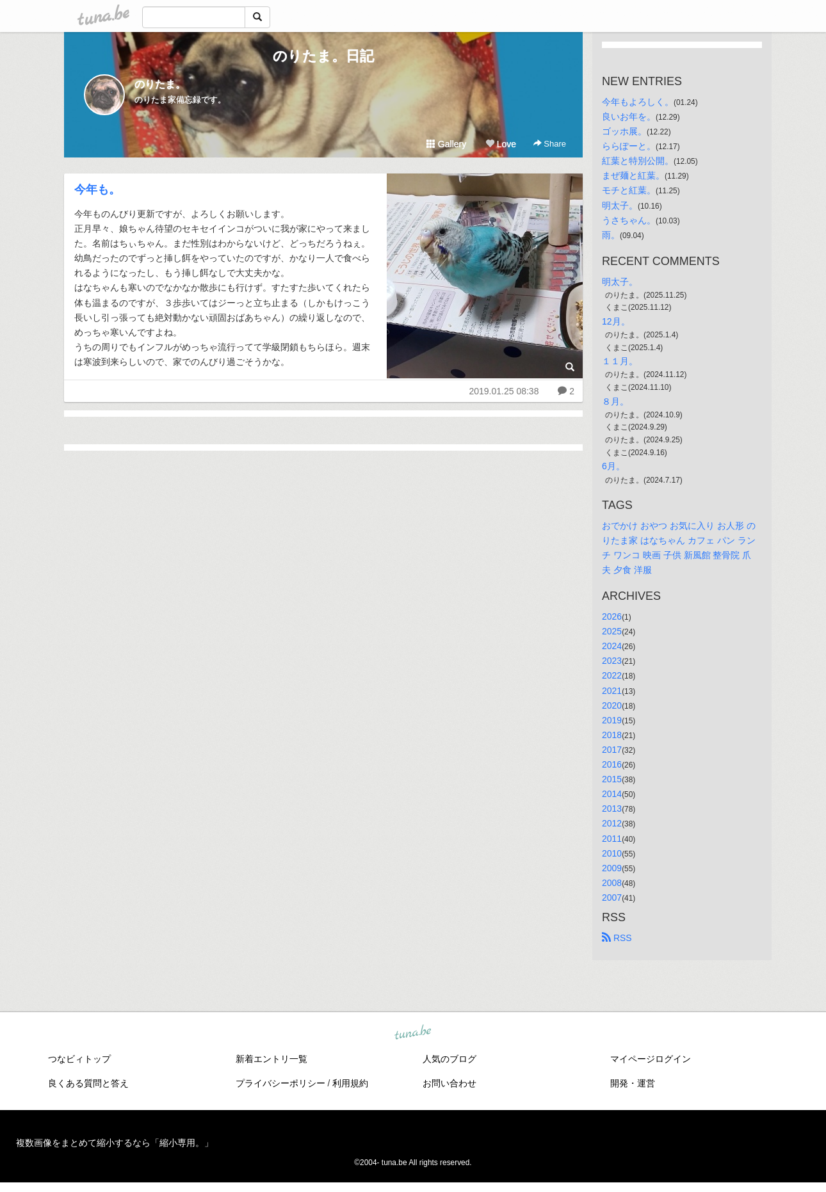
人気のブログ (449, 1059)
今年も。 (97, 189)
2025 (612, 631)
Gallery (446, 144)
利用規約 (350, 1083)
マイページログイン (650, 1059)
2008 (612, 883)
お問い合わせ (449, 1083)
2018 (612, 735)
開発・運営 (632, 1083)
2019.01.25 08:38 (504, 391)
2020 (612, 705)
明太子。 (620, 205)
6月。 (613, 466)
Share (549, 144)
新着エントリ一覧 (271, 1059)
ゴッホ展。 (624, 131)
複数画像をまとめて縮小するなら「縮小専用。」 (114, 1143)
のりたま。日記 (323, 56)
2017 (612, 750)
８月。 (615, 401)
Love (500, 144)
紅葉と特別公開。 (638, 161)
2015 (612, 779)
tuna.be (412, 1033)
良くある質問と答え (88, 1083)
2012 (612, 823)
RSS (617, 938)
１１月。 (620, 361)
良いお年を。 (629, 116)
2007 (612, 897)
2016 (612, 764)
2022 (612, 675)
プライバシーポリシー (280, 1083)
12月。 (616, 321)
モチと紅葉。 (629, 190)
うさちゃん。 (629, 220)
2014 (612, 794)
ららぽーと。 (629, 146)
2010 (612, 853)
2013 (612, 808)
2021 (612, 691)
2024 (612, 646)
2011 (612, 839)
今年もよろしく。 (638, 102)
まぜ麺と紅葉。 (633, 175)
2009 (612, 868)
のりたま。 (160, 84)
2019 (612, 720)
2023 (612, 661)
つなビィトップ (79, 1059)
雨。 (611, 235)
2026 (612, 616)
